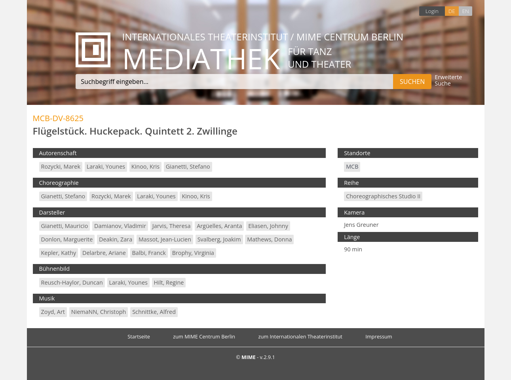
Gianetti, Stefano (188, 166)
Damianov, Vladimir (120, 226)
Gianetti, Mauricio (64, 226)
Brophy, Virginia (193, 252)
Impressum (378, 336)
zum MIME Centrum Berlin (204, 336)
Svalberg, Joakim (219, 239)
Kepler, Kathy (58, 252)
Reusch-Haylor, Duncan (72, 282)
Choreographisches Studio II (383, 196)
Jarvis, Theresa (171, 226)
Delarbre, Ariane (104, 252)
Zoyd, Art (53, 311)
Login (432, 11)
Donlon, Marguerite (67, 239)
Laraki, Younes (106, 166)
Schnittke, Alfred (154, 311)
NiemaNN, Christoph (98, 311)
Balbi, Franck (149, 252)
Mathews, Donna (269, 239)
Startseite (138, 336)
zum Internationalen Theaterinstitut (300, 336)
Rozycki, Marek (61, 166)
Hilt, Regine (169, 282)
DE (451, 11)
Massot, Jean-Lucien (165, 239)
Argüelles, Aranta (219, 226)
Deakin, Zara (115, 239)
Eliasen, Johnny (268, 226)
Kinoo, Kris (145, 166)
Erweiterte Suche (448, 80)
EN (465, 11)
